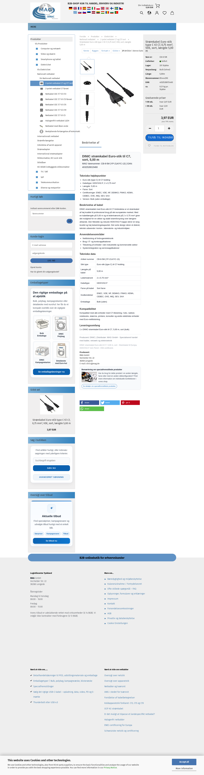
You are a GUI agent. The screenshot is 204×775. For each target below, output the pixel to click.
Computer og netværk (48, 49)
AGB (109, 613)
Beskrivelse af (90, 142)
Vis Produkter (41, 44)
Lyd (39, 177)
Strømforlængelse (45, 140)
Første (86, 51)
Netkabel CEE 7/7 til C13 (53, 94)
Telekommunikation (47, 182)
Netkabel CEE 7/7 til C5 (53, 115)
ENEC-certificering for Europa (118, 725)
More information (184, 768)
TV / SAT (41, 172)
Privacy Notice (110, 767)
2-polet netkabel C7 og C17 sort (56, 83)
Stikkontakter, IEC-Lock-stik (49, 158)
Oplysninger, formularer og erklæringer (126, 593)
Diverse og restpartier (47, 188)
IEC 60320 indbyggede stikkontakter (53, 167)
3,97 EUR (51, 429)
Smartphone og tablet (48, 59)
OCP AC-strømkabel (113, 708)
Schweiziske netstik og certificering (121, 731)
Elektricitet (43, 65)
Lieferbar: (149, 61)
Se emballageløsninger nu (51, 372)
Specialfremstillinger (43, 686)
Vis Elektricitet (43, 69)
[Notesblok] (164, 13)
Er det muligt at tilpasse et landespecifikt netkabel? (129, 714)
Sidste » (116, 51)
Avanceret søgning (51, 477)
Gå (69, 221)
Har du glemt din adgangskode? (44, 272)
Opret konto (36, 267)
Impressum (112, 598)
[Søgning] (141, 13)
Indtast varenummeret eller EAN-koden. (48, 208)
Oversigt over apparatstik (116, 681)
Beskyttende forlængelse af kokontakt (56, 131)
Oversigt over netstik (114, 675)
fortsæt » (105, 51)
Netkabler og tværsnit (114, 686)
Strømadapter (43, 149)
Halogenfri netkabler (114, 719)
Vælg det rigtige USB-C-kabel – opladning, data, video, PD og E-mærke (63, 694)
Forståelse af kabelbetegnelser (119, 697)
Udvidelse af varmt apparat (49, 145)
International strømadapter (49, 154)
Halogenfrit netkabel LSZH (54, 121)
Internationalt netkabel (48, 136)
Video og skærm (45, 54)
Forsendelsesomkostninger (120, 608)
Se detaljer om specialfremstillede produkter (99, 386)
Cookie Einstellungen (117, 623)
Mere (33, 26)
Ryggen (95, 51)
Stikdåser (41, 162)
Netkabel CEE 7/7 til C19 (53, 110)
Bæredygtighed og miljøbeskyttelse (124, 579)
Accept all (184, 762)
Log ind (51, 261)
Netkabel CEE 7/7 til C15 (53, 105)
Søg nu (51, 468)
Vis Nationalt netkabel (50, 78)
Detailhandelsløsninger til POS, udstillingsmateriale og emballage (65, 675)
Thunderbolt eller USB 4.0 (45, 702)
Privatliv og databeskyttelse (121, 618)
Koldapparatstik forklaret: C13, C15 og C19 (124, 703)
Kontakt (111, 603)
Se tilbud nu (51, 541)
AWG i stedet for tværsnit (116, 692)
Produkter (35, 39)
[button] (149, 13)
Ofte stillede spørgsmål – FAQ (121, 589)
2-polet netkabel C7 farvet (54, 89)
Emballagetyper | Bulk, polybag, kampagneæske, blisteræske (62, 681)
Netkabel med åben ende (54, 126)
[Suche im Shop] (51, 460)
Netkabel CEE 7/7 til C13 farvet (56, 99)
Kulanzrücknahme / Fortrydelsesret (124, 584)
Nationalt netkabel (46, 74)
